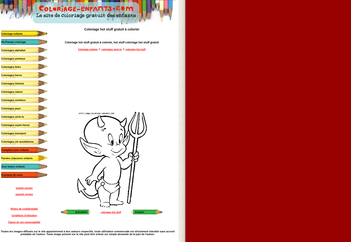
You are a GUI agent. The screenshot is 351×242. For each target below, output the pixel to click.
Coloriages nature (12, 91)
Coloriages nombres (13, 100)
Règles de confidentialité (24, 209)
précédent (81, 212)
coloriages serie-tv (111, 49)
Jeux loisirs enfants (13, 166)
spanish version (24, 194)
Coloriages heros (11, 75)
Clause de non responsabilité (24, 222)
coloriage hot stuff (135, 49)
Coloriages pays (11, 108)
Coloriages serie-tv (12, 116)
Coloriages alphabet (13, 50)
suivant (139, 212)
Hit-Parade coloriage (13, 42)
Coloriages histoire (12, 83)
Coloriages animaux (13, 58)
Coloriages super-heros (15, 125)
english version (24, 188)
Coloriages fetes (11, 67)
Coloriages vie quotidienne (17, 141)
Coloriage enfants (12, 33)
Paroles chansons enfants (17, 158)
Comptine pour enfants (15, 150)
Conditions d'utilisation (24, 215)
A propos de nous (12, 174)
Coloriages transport (13, 133)
